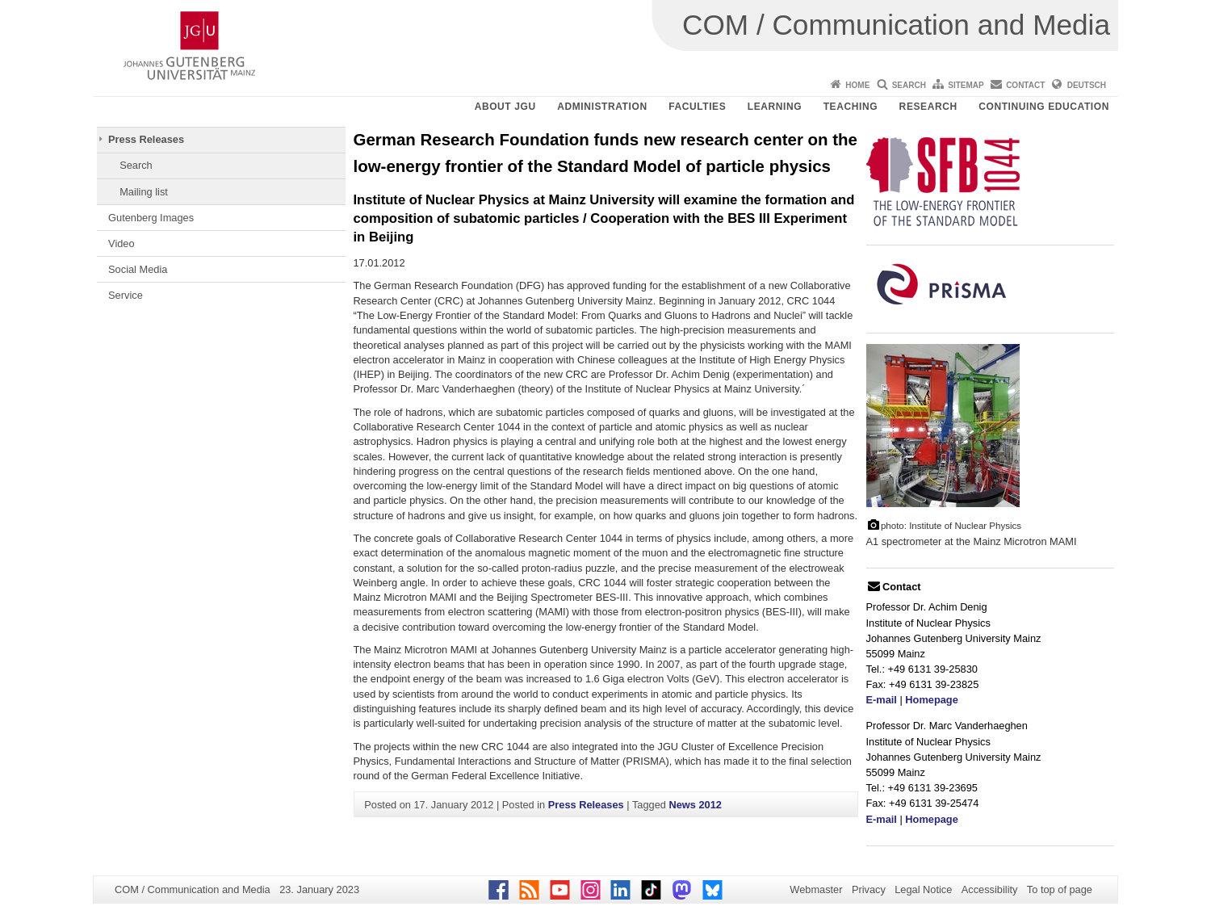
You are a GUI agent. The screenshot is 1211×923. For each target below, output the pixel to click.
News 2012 (694, 805)
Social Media (137, 269)
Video (121, 243)
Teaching (850, 106)
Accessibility (990, 889)
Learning (775, 106)
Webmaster (816, 889)
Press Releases (146, 139)
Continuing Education (1043, 106)
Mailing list (143, 192)
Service (125, 295)
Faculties (697, 106)
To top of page (1059, 889)
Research (928, 106)
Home (857, 85)
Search (909, 85)
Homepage (931, 700)
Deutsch (1086, 85)
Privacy (869, 889)
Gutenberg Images (151, 218)
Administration (602, 106)
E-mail (881, 700)
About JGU (505, 106)
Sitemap (965, 85)
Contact (1025, 85)
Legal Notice (923, 889)
